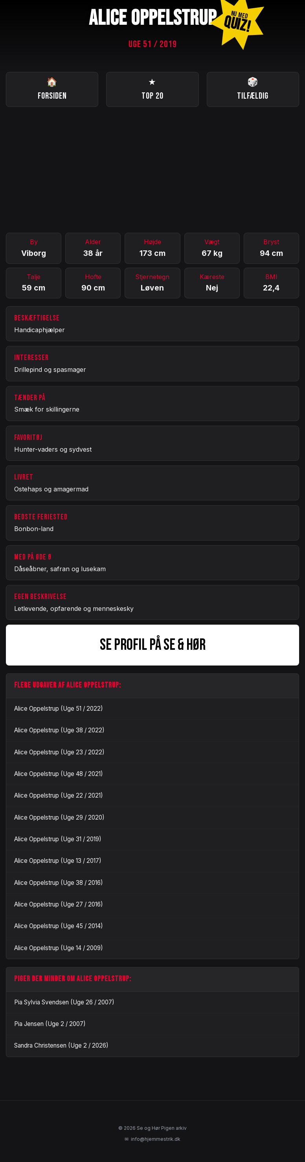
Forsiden (52, 88)
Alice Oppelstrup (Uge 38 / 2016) (58, 882)
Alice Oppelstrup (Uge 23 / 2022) (59, 752)
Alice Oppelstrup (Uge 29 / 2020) (59, 817)
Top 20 (152, 88)
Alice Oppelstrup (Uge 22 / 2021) (58, 795)
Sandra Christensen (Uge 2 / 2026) (61, 1045)
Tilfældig (252, 88)
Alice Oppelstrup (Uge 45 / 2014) (58, 926)
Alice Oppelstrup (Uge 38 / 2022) (59, 730)
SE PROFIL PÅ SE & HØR (153, 645)
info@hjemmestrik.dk (152, 1139)
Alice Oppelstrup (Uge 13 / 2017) (57, 860)
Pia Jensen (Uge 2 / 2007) (50, 1024)
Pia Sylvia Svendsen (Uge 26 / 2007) (64, 1002)
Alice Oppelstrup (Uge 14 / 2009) (58, 948)
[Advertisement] (152, 170)
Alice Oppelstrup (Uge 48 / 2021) (58, 774)
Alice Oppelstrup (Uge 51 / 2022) (58, 708)
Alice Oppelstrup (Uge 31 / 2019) (57, 839)
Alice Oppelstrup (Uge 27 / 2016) (58, 904)
